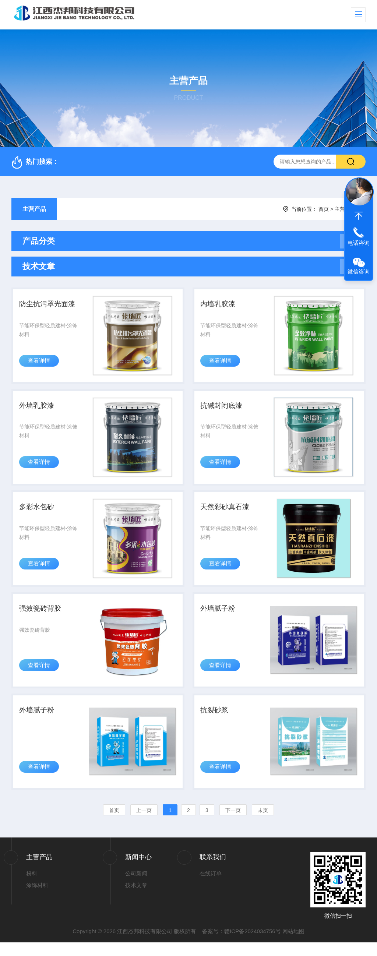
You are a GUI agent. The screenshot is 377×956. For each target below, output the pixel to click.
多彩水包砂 (38, 514)
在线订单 (211, 886)
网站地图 (293, 945)
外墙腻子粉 (219, 618)
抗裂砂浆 (215, 722)
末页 (263, 823)
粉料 (31, 886)
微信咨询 (359, 271)
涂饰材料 (37, 899)
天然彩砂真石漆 (227, 514)
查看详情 (40, 365)
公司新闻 (136, 886)
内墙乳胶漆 (219, 305)
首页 (323, 209)
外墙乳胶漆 (38, 410)
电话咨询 (359, 243)
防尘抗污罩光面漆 (49, 305)
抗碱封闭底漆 (223, 410)
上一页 (144, 823)
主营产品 (34, 209)
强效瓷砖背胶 (42, 618)
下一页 (233, 823)
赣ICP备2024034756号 (252, 945)
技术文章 (136, 899)
